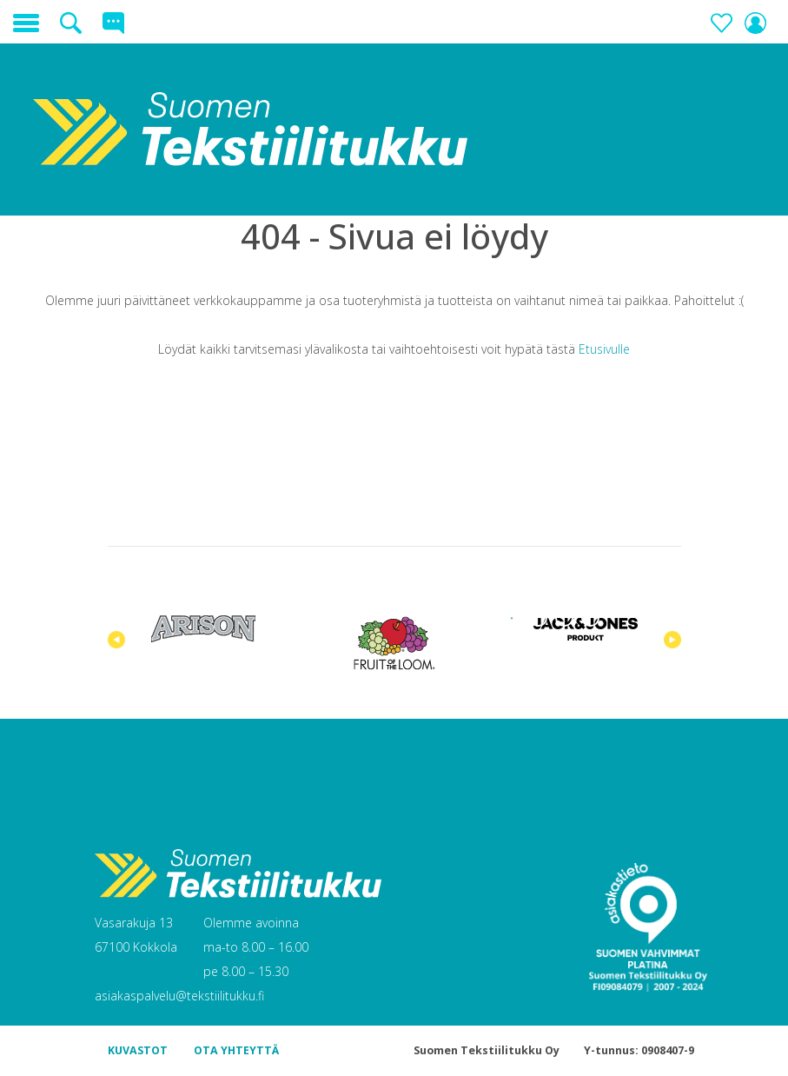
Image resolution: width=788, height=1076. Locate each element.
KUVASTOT (138, 1050)
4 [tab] (590, 618)
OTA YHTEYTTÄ (236, 1050)
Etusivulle (604, 349)
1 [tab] (511, 618)
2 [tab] (537, 618)
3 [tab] (564, 618)
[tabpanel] (203, 628)
